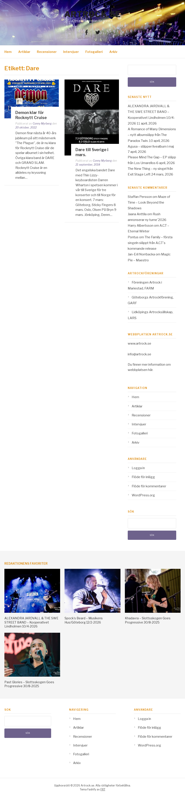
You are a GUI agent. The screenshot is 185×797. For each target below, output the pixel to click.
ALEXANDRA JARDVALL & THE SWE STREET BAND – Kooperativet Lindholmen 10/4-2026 (31, 622)
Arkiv (113, 52)
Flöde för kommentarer (149, 486)
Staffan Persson (140, 197)
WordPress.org (143, 495)
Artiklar (24, 52)
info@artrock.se (139, 354)
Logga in (138, 468)
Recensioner (47, 52)
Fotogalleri (94, 52)
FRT (103, 789)
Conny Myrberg (42, 123)
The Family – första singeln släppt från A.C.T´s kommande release (150, 243)
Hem (8, 52)
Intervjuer (71, 52)
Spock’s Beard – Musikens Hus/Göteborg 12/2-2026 (84, 620)
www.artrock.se (139, 343)
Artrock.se (92, 14)
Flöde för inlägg (143, 477)
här (150, 370)
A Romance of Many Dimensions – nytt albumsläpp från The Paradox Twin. (152, 135)
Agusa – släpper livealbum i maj (151, 146)
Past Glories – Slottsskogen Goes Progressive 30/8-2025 (29, 684)
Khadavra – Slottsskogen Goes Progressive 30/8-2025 (148, 620)
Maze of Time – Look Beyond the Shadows (149, 202)
